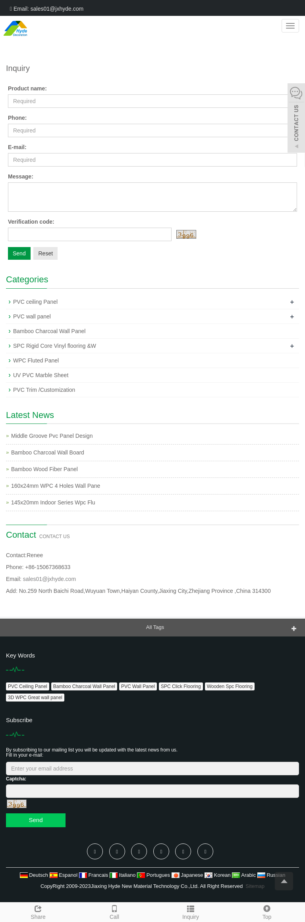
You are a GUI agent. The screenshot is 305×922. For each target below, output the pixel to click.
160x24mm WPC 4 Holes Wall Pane (55, 486)
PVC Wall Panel (138, 686)
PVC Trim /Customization (44, 390)
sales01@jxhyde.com (49, 579)
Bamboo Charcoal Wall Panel (49, 331)
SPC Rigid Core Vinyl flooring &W (54, 346)
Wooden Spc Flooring (230, 686)
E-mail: (17, 147)
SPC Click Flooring (181, 686)
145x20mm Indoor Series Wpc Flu (53, 502)
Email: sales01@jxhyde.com (46, 9)
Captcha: (16, 779)
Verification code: (31, 222)
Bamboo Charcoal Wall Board (47, 452)
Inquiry (190, 911)
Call (114, 911)
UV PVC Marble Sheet (40, 375)
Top (267, 911)
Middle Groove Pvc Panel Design (52, 436)
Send (19, 253)
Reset (45, 253)
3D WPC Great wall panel (35, 697)
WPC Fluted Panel (36, 360)
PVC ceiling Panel (35, 302)
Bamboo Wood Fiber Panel (44, 469)
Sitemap (254, 886)
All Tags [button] (155, 627)
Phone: (17, 118)
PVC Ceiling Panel (27, 686)
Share (38, 911)
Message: (20, 176)
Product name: (27, 88)
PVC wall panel (32, 316)
